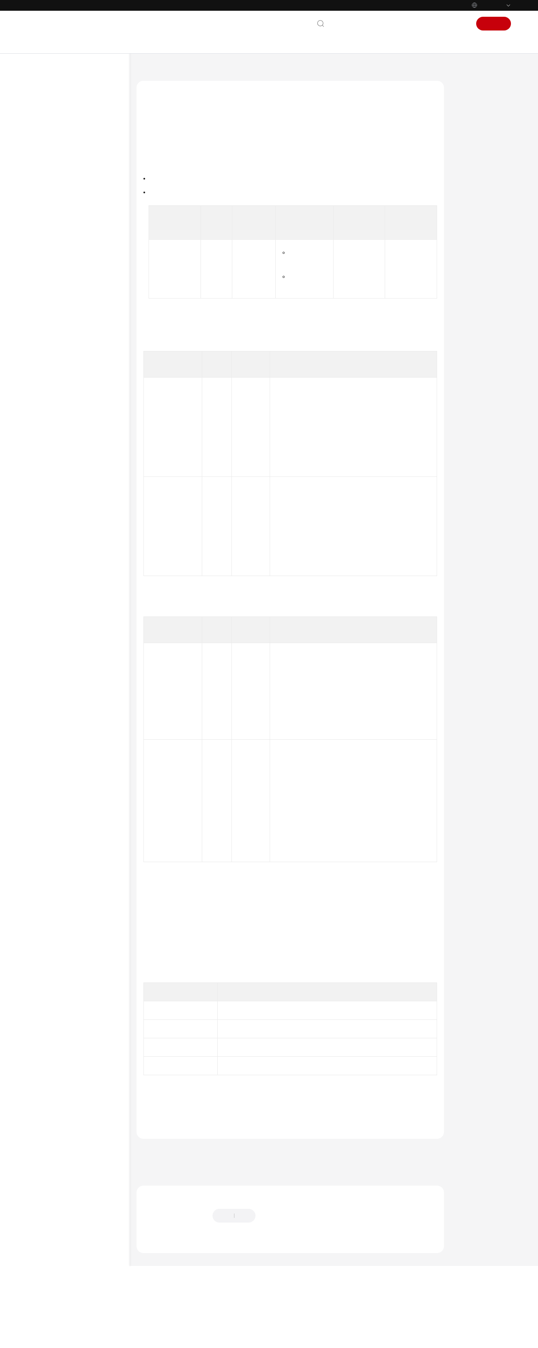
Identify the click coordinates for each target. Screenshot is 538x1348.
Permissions (52, 1044)
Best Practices (54, 192)
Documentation (391, 23)
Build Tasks (66, 737)
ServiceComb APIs (64, 805)
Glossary (47, 976)
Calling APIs (58, 247)
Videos (45, 936)
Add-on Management (78, 723)
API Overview (59, 233)
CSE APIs (54, 792)
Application (66, 296)
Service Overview (58, 123)
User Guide (50, 164)
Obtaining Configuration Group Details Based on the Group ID (90, 672)
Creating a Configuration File (90, 398)
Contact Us (348, 23)
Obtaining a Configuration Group (85, 376)
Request (469, 168)
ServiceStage (188, 71)
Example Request (480, 200)
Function (470, 111)
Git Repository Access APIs (74, 778)
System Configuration (78, 764)
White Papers (54, 1017)
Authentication (294, 825)
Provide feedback (286, 1271)
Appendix (55, 868)
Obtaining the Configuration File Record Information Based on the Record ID (88, 610)
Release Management (78, 750)
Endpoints (49, 1031)
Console (430, 23)
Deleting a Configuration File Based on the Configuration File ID (90, 503)
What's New (52, 109)
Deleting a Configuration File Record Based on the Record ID (90, 643)
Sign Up (493, 23)
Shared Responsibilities (67, 989)
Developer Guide (58, 178)
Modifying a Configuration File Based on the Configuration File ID (90, 536)
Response (470, 184)
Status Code (473, 233)
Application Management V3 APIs (78, 264)
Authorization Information (476, 131)
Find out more (287, 1337)
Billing (44, 137)
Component (66, 310)
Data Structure (61, 833)
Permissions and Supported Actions (76, 850)
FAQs (42, 909)
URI (464, 151)
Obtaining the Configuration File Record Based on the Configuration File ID (85, 573)
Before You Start (63, 220)
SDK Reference (55, 895)
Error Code (473, 249)
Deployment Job (72, 323)
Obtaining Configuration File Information (90, 441)
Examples (55, 819)
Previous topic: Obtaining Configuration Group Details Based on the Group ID (241, 1205)
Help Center (150, 71)
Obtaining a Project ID (359, 440)
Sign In (456, 23)
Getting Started (56, 150)
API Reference (54, 205)
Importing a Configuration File (82, 419)
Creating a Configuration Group (90, 355)
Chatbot (152, 1298)
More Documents (59, 923)
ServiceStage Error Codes (182, 1158)
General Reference (60, 962)
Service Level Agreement (68, 1003)
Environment (68, 282)
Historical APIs (61, 882)
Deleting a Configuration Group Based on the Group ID (89, 701)
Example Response (481, 216)
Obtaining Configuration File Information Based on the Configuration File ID (90, 470)
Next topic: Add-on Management (181, 1217)
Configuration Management (85, 337)
